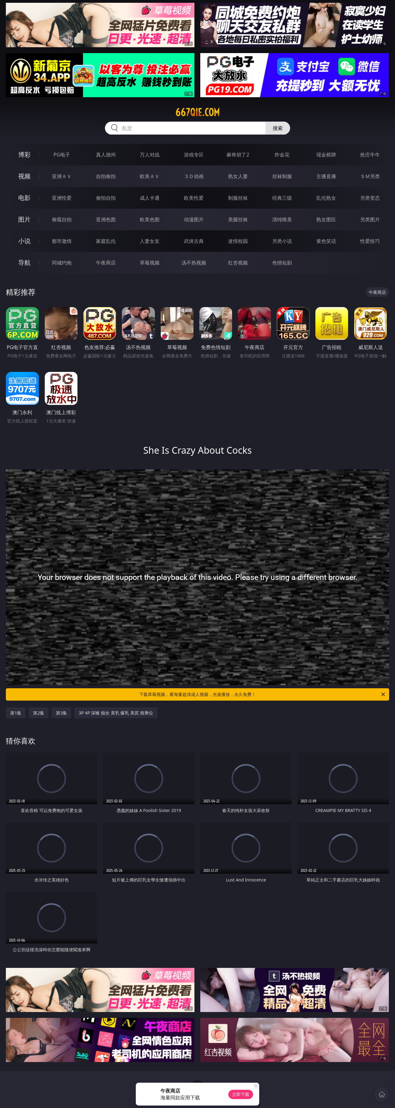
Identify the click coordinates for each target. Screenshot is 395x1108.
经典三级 (282, 197)
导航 (24, 262)
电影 (24, 198)
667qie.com (197, 112)
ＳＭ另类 (370, 176)
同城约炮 (62, 262)
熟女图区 (326, 219)
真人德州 (106, 154)
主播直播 (326, 176)
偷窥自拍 (62, 219)
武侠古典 (194, 241)
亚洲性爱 (62, 197)
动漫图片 (194, 219)
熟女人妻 (238, 176)
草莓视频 (150, 262)
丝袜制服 (282, 176)
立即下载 (240, 1094)
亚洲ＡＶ (62, 176)
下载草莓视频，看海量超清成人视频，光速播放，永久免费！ (262, 694)
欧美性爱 (194, 197)
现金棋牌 (326, 154)
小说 (24, 241)
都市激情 (62, 241)
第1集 (15, 713)
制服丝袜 (238, 197)
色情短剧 (282, 262)
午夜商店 (106, 262)
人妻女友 (150, 241)
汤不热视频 (193, 262)
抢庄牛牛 (370, 154)
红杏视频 (238, 262)
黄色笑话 (326, 241)
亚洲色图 (106, 219)
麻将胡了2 (238, 154)
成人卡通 (150, 197)
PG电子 (61, 154)
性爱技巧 (370, 241)
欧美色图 (150, 219)
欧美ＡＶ (150, 176)
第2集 (38, 713)
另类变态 (370, 197)
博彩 (24, 154)
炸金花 (282, 154)
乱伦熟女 (326, 197)
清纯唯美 (282, 219)
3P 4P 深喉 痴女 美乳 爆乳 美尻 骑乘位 (116, 713)
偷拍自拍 (106, 197)
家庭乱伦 (106, 241)
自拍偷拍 (106, 176)
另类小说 (282, 241)
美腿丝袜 (238, 219)
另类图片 (370, 219)
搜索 (278, 128)
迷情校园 (238, 241)
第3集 (61, 713)
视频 (24, 176)
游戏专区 (194, 154)
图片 (24, 219)
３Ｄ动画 (194, 176)
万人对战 (150, 154)
